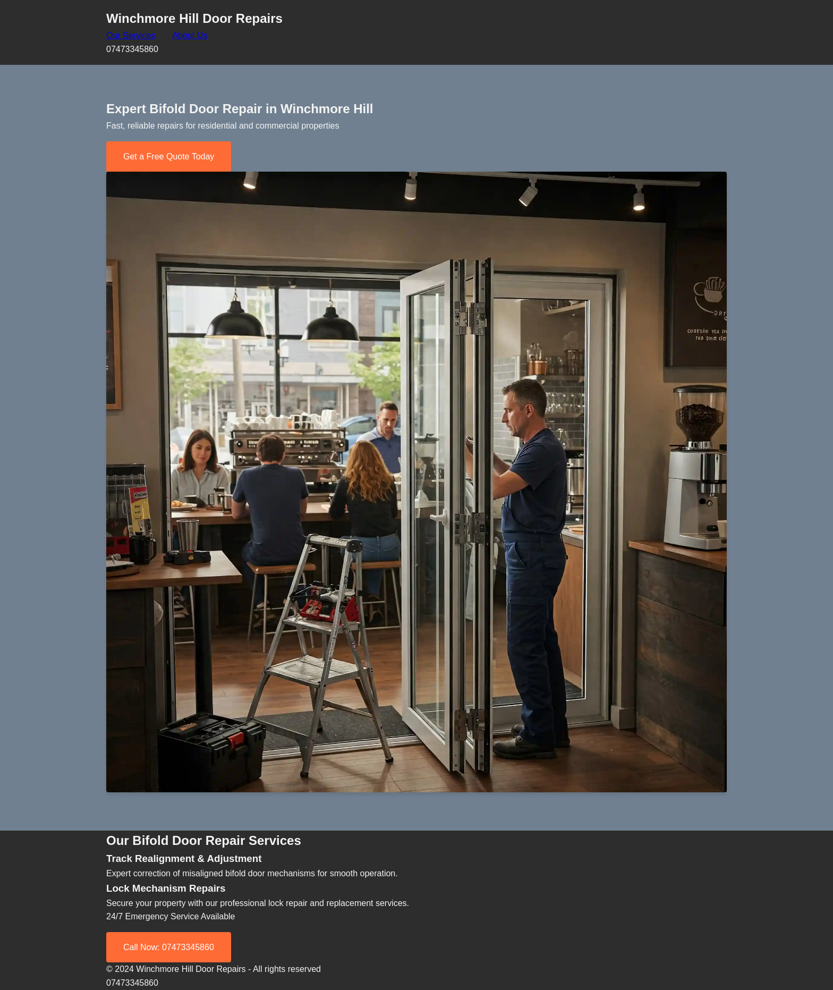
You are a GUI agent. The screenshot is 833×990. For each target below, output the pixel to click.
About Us (189, 35)
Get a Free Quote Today (168, 156)
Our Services (130, 35)
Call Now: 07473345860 (168, 947)
